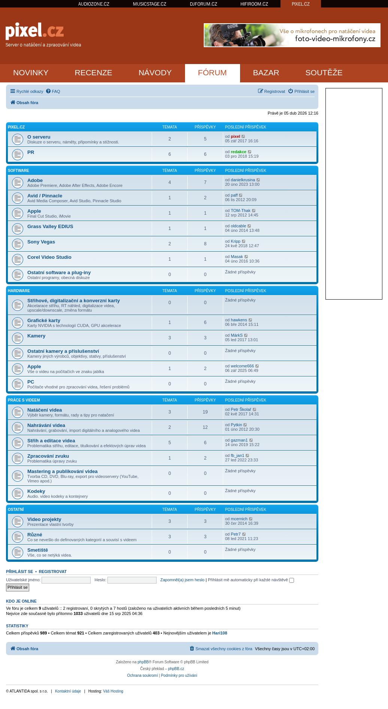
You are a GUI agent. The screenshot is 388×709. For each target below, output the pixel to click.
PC (30, 382)
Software (18, 171)
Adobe (35, 180)
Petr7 (235, 534)
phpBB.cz (176, 669)
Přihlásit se (19, 571)
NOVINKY (31, 72)
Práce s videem (24, 400)
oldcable (238, 226)
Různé (34, 534)
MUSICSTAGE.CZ (149, 4)
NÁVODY (155, 72)
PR (30, 152)
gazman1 (239, 440)
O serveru (39, 137)
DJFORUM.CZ (203, 4)
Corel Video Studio (49, 257)
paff (234, 195)
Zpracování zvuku (48, 456)
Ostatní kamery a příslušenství (63, 351)
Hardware (19, 291)
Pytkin (236, 424)
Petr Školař (241, 409)
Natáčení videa (44, 410)
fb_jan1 (237, 455)
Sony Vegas (41, 242)
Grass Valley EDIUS (50, 226)
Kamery (36, 336)
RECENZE (93, 72)
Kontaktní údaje (68, 691)
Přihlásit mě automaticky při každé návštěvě (251, 580)
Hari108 (219, 633)
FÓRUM (212, 72)
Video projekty (44, 519)
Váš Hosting (113, 691)
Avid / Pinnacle (44, 196)
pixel (235, 136)
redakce (238, 151)
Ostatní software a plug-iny (59, 272)
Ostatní (16, 509)
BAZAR (266, 72)
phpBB (143, 662)
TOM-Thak (240, 210)
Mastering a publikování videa (62, 471)
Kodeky (36, 491)
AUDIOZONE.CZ (93, 4)
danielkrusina (243, 180)
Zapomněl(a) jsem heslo (182, 580)
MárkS (237, 335)
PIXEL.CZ (301, 4)
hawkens (239, 320)
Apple (34, 211)
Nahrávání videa (46, 425)
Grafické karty (43, 320)
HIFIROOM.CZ (254, 4)
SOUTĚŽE (324, 72)
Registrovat (53, 571)
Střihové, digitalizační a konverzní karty (73, 300)
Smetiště (37, 550)
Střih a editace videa (51, 440)
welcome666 (242, 366)
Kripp (235, 241)
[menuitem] (52, 91)
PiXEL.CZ (16, 127)
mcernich (239, 518)
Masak (237, 256)
